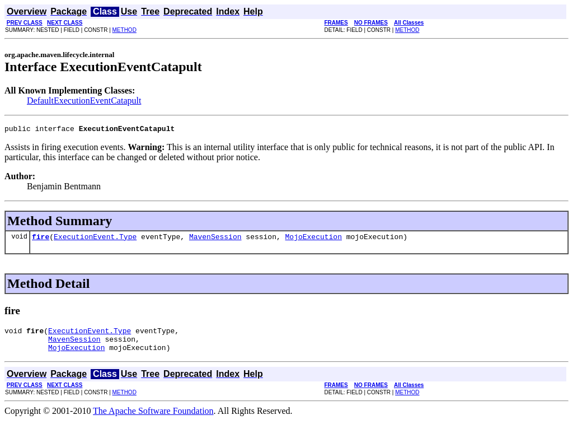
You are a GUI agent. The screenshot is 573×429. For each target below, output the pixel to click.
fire (40, 240)
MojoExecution (313, 240)
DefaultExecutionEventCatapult (84, 100)
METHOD (124, 30)
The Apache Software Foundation (153, 419)
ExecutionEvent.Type (95, 240)
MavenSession (215, 240)
